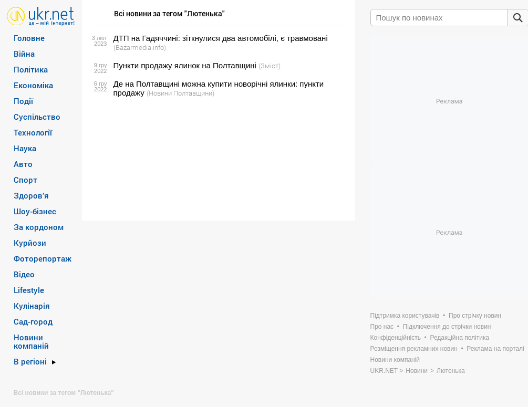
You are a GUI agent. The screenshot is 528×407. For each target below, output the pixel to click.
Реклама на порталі (495, 348)
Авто (23, 164)
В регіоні (30, 361)
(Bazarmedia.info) (139, 47)
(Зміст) (269, 65)
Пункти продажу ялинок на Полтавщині (184, 65)
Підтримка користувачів (405, 315)
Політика (31, 69)
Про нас (382, 326)
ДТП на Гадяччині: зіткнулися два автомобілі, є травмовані (220, 38)
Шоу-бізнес (35, 211)
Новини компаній (31, 341)
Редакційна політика (459, 337)
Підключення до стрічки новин (447, 326)
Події (23, 101)
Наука (25, 148)
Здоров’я (31, 195)
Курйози (30, 242)
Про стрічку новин (475, 315)
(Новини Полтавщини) (180, 93)
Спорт (25, 179)
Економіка (33, 85)
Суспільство (37, 116)
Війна (24, 53)
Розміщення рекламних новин (414, 348)
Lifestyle (29, 290)
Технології (33, 132)
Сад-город (33, 321)
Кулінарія (32, 305)
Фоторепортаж (42, 258)
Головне (29, 38)
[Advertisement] (217, 159)
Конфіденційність (395, 337)
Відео (24, 274)
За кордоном (39, 227)
